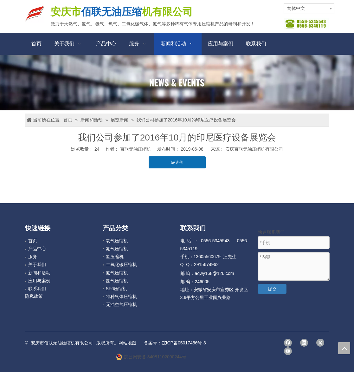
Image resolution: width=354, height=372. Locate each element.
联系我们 (37, 288)
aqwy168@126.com (214, 273)
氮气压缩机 (117, 248)
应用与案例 (39, 280)
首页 (32, 240)
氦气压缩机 (117, 272)
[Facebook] (288, 343)
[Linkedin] (304, 343)
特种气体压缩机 (121, 296)
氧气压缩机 (117, 240)
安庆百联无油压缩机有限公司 (254, 149)
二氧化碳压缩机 (121, 264)
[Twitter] (320, 343)
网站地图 (127, 342)
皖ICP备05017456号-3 (184, 342)
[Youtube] (288, 351)
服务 (32, 256)
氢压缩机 (115, 256)
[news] (177, 82)
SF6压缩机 (116, 288)
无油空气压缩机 (121, 304)
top (344, 348)
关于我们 (37, 264)
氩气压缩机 (117, 280)
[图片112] (306, 23)
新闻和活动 (39, 272)
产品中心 (37, 248)
